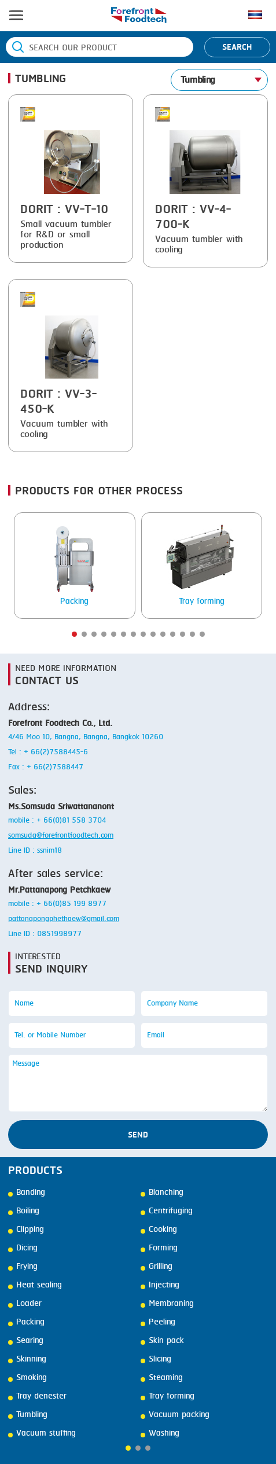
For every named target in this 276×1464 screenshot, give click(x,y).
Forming (159, 1248)
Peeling (158, 1322)
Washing (160, 1433)
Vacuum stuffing (42, 1433)
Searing (25, 1340)
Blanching (162, 1192)
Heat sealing (35, 1285)
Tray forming (167, 1396)
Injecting (160, 1285)
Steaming (162, 1377)
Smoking (27, 1377)
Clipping (26, 1229)
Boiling (23, 1211)
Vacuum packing (175, 1414)
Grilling (156, 1266)
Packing (26, 1322)
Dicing (23, 1248)
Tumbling (27, 1414)
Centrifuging (167, 1211)
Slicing (156, 1359)
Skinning (27, 1359)
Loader (25, 1303)
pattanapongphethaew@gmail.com (63, 919)
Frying (23, 1266)
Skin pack (162, 1340)
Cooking (159, 1229)
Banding (26, 1192)
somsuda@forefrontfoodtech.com (60, 835)
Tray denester (37, 1396)
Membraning (167, 1303)
